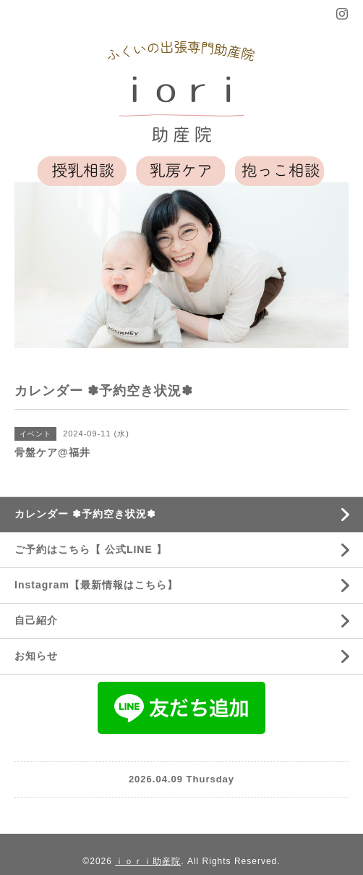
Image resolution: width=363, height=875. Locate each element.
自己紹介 (36, 620)
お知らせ (36, 655)
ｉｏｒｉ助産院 (148, 861)
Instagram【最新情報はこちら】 (96, 585)
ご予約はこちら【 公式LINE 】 (90, 549)
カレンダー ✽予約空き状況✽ (85, 514)
